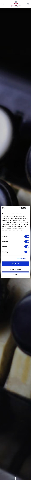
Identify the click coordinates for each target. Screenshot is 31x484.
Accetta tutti (15, 263)
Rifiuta (15, 274)
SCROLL (15, 475)
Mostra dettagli (21, 258)
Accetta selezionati (15, 269)
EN (28, 4)
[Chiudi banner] (28, 208)
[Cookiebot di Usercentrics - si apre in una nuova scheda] (19, 208)
